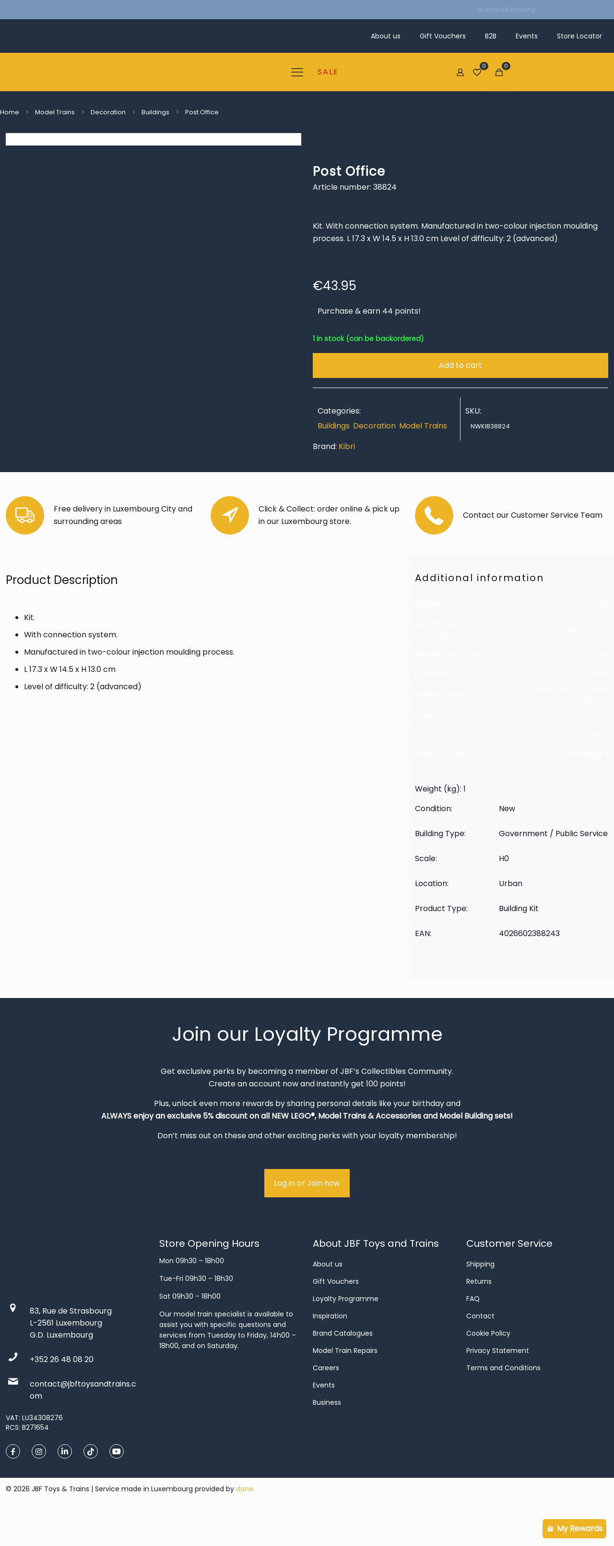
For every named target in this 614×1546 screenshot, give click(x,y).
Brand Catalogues (343, 1365)
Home (9, 112)
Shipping (480, 1296)
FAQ (473, 1330)
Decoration (108, 112)
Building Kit (587, 785)
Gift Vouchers (336, 1313)
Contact (480, 1347)
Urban (596, 766)
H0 (603, 747)
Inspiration (330, 1347)
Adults (577, 660)
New (600, 704)
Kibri (347, 446)
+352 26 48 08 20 (62, 1391)
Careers (326, 1399)
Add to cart (460, 365)
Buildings (155, 112)
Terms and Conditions (503, 1399)
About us (327, 1296)
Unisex (596, 685)
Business (327, 1434)
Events (324, 1417)
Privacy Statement (497, 1382)
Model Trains (55, 112)
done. (245, 1520)
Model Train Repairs (345, 1382)
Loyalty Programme (345, 1330)
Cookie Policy (488, 1365)
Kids (600, 660)
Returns (479, 1313)
